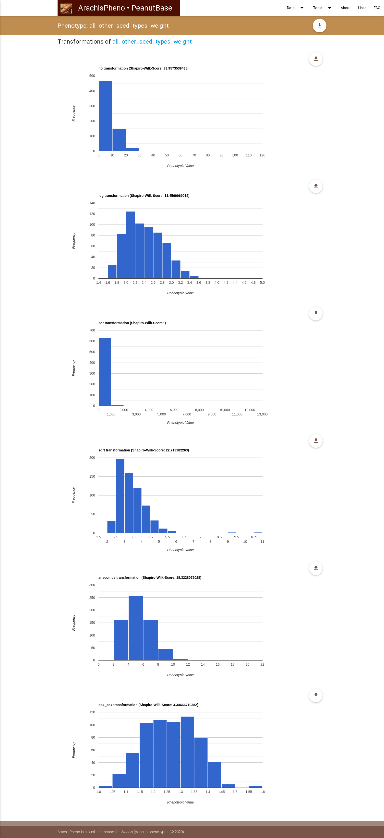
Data (296, 8)
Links (362, 7)
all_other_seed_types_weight (152, 41)
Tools (323, 8)
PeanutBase (151, 7)
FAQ (377, 7)
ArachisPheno (101, 7)
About (346, 7)
